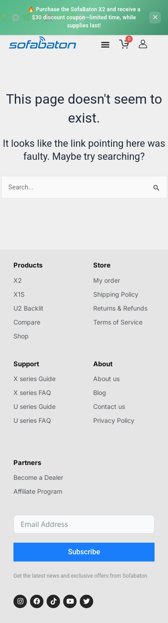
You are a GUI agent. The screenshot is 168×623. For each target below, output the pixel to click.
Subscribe (84, 552)
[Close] (155, 17)
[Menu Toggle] (105, 44)
